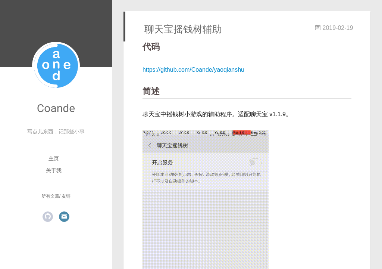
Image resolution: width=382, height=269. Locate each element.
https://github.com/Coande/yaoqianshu (193, 70)
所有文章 (50, 196)
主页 (53, 158)
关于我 (54, 170)
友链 (66, 196)
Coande (56, 108)
